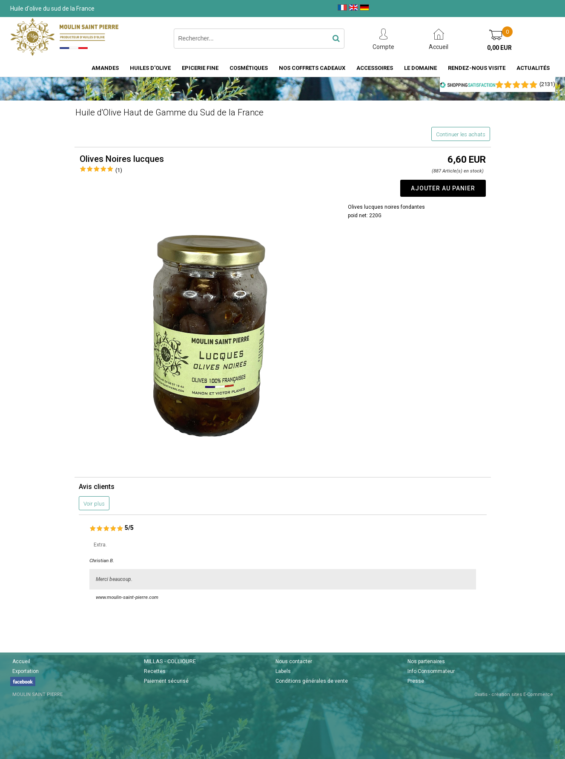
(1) (118, 170)
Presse (415, 681)
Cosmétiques (248, 68)
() (547, 84)
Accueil (21, 661)
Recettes (155, 671)
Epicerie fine (200, 68)
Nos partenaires (426, 661)
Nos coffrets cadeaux (312, 68)
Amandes (105, 68)
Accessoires (374, 68)
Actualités (533, 68)
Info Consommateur (431, 671)
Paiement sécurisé (166, 681)
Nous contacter (293, 661)
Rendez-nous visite (476, 68)
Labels (283, 671)
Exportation (25, 671)
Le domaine (420, 68)
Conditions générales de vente (311, 681)
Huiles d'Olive (150, 68)
